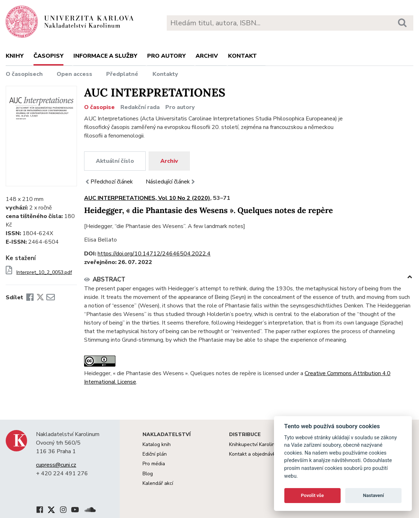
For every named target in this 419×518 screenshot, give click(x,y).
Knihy (15, 56)
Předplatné (122, 74)
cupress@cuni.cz (56, 465)
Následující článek (171, 182)
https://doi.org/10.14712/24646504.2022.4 (154, 254)
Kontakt (242, 56)
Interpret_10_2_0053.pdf (44, 272)
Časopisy (48, 56)
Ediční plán (155, 454)
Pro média (154, 463)
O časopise (99, 107)
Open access (74, 74)
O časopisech (24, 74)
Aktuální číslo (115, 161)
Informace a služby (105, 56)
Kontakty (165, 74)
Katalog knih (157, 444)
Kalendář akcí (158, 483)
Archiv (207, 56)
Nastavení (373, 495)
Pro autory (166, 56)
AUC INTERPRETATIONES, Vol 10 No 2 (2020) (147, 198)
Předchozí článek (108, 182)
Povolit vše (312, 495)
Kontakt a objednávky (253, 454)
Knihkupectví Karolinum (255, 444)
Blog (148, 473)
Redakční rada (140, 107)
